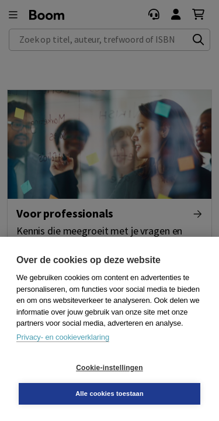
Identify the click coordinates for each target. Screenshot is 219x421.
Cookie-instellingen (109, 368)
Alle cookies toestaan (109, 393)
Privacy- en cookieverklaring (62, 337)
